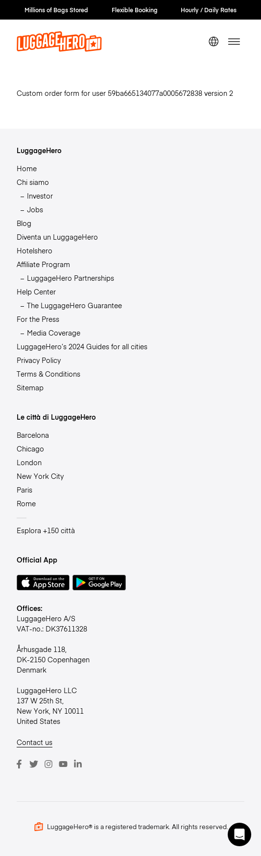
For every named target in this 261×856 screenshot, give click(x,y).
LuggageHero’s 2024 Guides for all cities (82, 346)
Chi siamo (33, 182)
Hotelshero (34, 250)
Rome (26, 503)
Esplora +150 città (46, 530)
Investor (40, 196)
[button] (239, 834)
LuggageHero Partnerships (70, 278)
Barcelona (33, 435)
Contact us (34, 742)
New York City (40, 476)
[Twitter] (34, 764)
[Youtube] (63, 764)
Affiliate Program (43, 264)
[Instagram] (48, 764)
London (29, 462)
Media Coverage (53, 333)
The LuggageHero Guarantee (74, 305)
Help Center (36, 291)
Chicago (30, 448)
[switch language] (213, 41)
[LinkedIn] (78, 764)
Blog (24, 223)
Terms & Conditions (48, 374)
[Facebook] (19, 764)
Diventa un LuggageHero (57, 237)
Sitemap (30, 387)
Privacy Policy (39, 360)
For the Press (38, 319)
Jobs (35, 209)
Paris (24, 490)
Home (27, 168)
